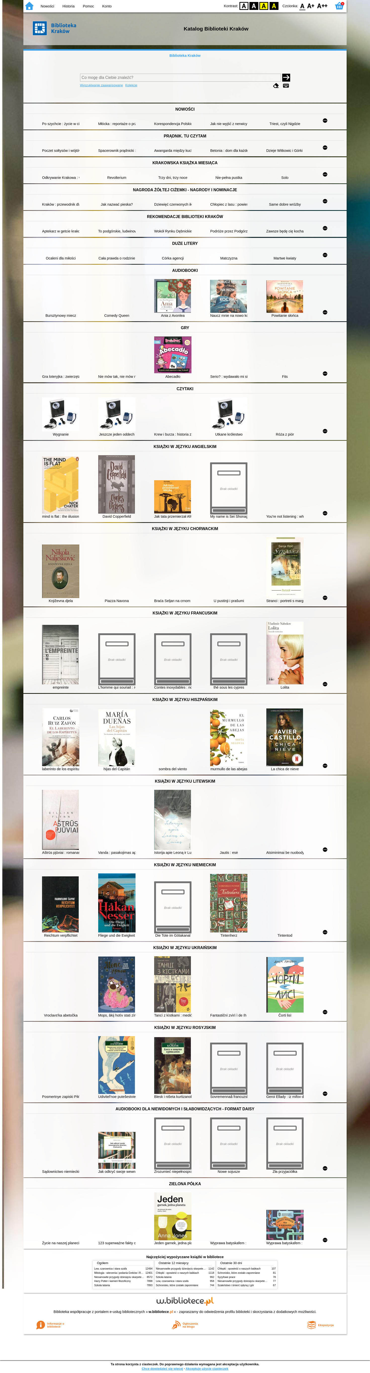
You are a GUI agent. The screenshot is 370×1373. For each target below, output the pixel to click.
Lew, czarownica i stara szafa (110, 1268)
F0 (302, 5)
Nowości (47, 6)
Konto (107, 6)
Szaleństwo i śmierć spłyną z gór (236, 1285)
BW (254, 5)
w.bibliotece (161, 1312)
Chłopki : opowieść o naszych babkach (177, 1273)
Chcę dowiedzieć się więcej (162, 1369)
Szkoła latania (102, 1285)
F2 (322, 5)
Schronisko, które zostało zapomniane (177, 1285)
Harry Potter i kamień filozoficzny (112, 1281)
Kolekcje (131, 85)
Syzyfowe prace (226, 1277)
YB (264, 5)
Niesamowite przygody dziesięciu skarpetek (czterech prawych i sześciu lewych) (138, 1277)
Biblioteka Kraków (185, 56)
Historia (68, 6)
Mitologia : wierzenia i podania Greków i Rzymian (121, 1273)
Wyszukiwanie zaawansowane (101, 85)
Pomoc (88, 6)
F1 (311, 5)
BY (274, 5)
